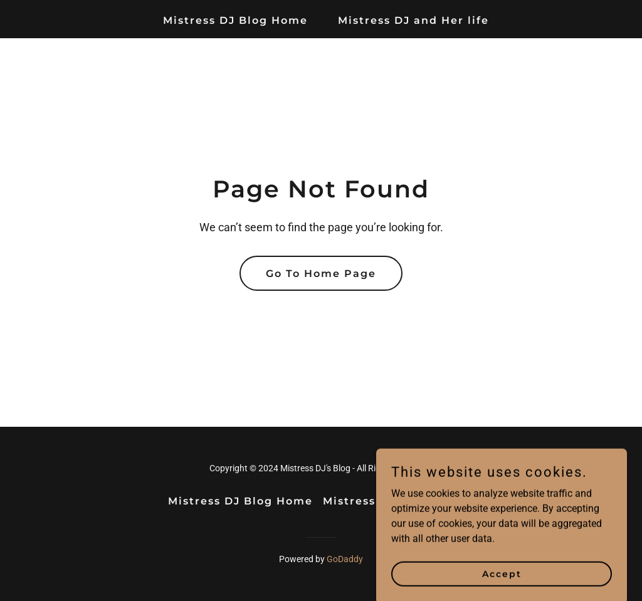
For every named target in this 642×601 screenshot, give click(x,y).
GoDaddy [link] (345, 559)
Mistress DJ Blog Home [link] (235, 20)
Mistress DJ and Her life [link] (413, 20)
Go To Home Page (321, 274)
